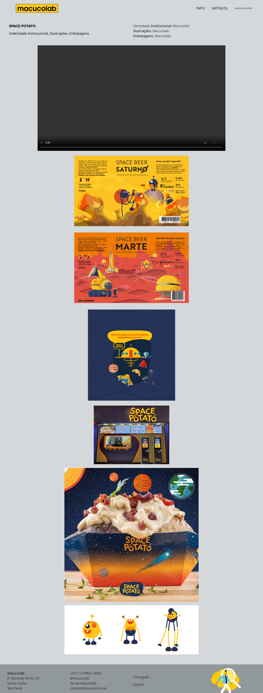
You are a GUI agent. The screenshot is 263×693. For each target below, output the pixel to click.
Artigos (219, 8)
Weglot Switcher (243, 8)
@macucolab (79, 689)
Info (200, 8)
